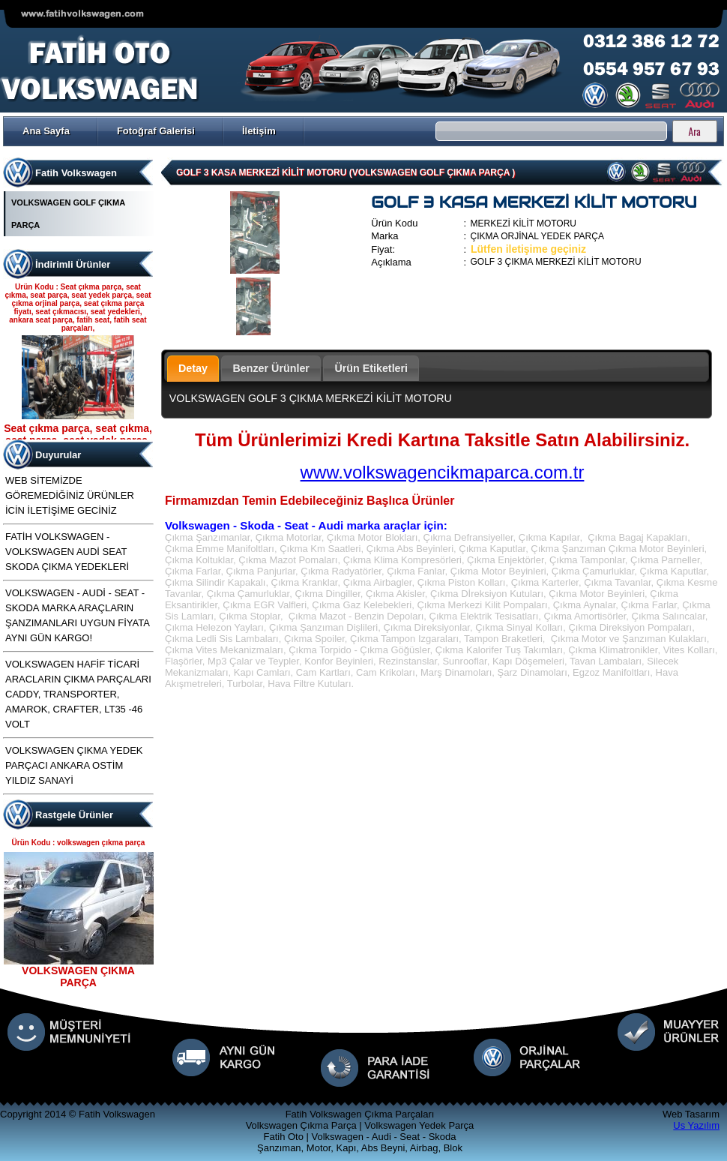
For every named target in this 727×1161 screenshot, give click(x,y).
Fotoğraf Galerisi (156, 130)
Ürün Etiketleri (371, 368)
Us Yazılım (696, 1125)
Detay (193, 368)
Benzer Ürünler (271, 368)
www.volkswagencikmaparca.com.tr (443, 472)
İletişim (259, 130)
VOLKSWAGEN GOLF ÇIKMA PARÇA (68, 214)
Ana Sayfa (46, 130)
